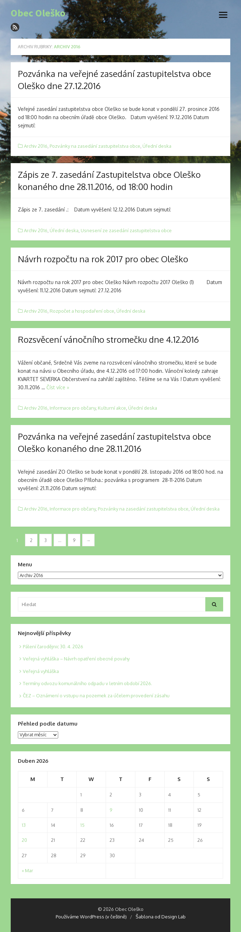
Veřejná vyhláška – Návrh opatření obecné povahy (76, 659)
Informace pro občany (73, 408)
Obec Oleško (38, 13)
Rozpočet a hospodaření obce (82, 311)
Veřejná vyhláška (41, 671)
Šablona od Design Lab (161, 916)
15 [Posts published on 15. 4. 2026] (82, 825)
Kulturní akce (112, 408)
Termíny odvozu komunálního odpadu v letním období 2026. (87, 683)
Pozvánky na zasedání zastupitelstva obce (95, 146)
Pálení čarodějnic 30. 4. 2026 (53, 646)
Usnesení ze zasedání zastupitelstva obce (126, 230)
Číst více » (57, 387)
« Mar (27, 870)
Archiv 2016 (35, 146)
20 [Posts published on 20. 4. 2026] (24, 840)
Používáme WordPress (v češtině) (91, 916)
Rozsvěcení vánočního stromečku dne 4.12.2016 (108, 339)
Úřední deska (156, 146)
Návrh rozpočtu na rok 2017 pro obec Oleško (103, 258)
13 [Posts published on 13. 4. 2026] (24, 825)
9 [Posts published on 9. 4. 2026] (111, 810)
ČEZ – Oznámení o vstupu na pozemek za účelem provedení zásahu (96, 695)
